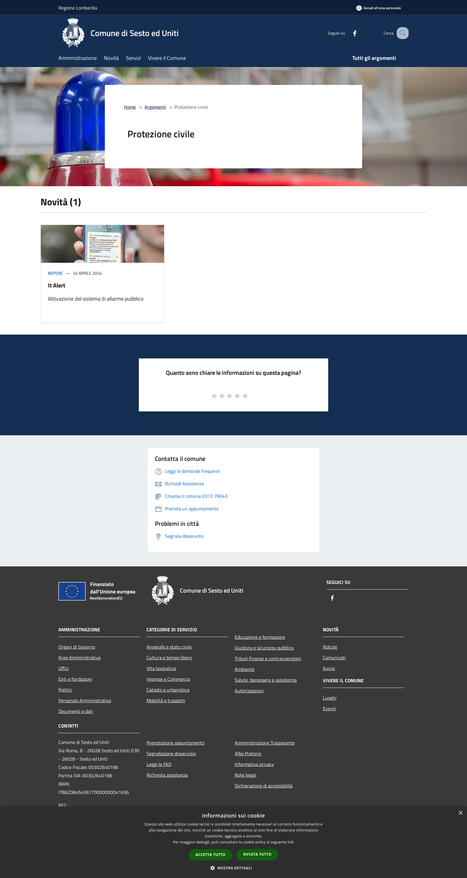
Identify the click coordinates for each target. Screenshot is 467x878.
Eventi (329, 708)
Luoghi (330, 697)
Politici (65, 689)
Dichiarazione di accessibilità (263, 785)
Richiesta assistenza (167, 774)
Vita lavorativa (161, 668)
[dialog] (233, 842)
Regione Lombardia (77, 7)
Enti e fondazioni (75, 679)
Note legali (245, 774)
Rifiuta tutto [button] (257, 854)
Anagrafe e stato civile (169, 646)
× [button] (460, 813)
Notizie (55, 273)
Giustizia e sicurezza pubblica (264, 647)
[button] (233, 868)
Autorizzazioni (249, 690)
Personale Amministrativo (84, 700)
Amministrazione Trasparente (265, 742)
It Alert (56, 285)
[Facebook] (348, 33)
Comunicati (334, 657)
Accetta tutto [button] (210, 854)
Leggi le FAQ (159, 764)
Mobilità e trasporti (166, 700)
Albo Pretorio (248, 753)
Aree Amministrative (79, 657)
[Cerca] (401, 33)
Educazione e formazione (260, 637)
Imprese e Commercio (168, 679)
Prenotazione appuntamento (175, 742)
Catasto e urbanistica (168, 689)
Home (130, 107)
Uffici (63, 668)
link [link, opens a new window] (291, 842)
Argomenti (155, 107)
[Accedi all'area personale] (378, 8)
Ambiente (244, 669)
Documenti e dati (75, 711)
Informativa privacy (254, 764)
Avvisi (329, 668)
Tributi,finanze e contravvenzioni (268, 658)
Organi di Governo (76, 646)
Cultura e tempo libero (169, 657)
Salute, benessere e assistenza (266, 679)
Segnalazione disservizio (171, 753)
